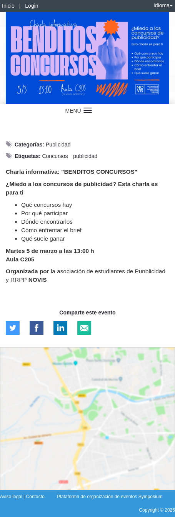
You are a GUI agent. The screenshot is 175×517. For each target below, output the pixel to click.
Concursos (55, 156)
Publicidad (58, 144)
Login (31, 6)
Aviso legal (11, 496)
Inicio (8, 6)
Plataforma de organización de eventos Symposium (109, 496)
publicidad (85, 156)
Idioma (163, 5)
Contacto (35, 496)
